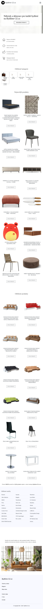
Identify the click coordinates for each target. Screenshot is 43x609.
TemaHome (18, 500)
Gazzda (17, 494)
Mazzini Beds (33, 508)
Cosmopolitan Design (34, 513)
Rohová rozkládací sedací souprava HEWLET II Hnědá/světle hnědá (32, 350)
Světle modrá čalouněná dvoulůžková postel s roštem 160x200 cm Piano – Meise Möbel (11, 151)
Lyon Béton (32, 497)
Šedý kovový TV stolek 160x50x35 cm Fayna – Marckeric (32, 182)
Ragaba (17, 497)
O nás (3, 596)
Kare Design (18, 505)
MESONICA (4, 516)
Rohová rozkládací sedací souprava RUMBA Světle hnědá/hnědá (32, 381)
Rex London (18, 518)
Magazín (4, 586)
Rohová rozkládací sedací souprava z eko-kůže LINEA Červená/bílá (32, 318)
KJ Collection (33, 500)
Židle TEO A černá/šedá (32, 441)
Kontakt (3, 599)
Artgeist (31, 516)
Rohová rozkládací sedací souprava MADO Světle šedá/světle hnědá (10, 350)
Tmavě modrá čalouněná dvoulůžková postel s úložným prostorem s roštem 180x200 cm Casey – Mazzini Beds (11, 118)
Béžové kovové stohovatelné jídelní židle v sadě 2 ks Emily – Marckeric (11, 275)
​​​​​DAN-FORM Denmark (6, 521)
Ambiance (4, 508)
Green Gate (4, 518)
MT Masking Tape (34, 518)
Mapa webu (4, 589)
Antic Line (18, 502)
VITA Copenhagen (20, 516)
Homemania (18, 508)
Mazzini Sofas (19, 513)
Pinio (3, 502)
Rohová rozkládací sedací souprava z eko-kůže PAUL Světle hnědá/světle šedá (10, 318)
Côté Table (4, 513)
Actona (31, 521)
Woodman (32, 494)
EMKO (3, 500)
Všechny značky (5, 583)
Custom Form (5, 510)
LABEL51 (32, 510)
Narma (3, 505)
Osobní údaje (5, 594)
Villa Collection (5, 497)
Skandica (32, 502)
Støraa (31, 505)
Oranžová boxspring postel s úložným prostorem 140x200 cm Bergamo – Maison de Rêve (32, 243)
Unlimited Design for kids (21, 510)
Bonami (3, 494)
